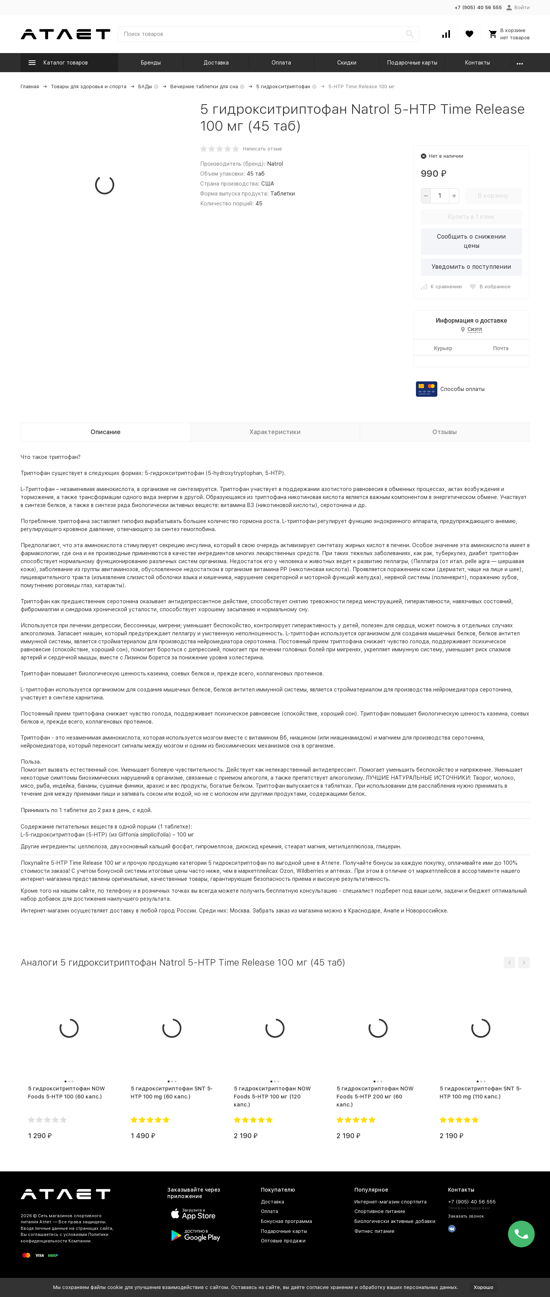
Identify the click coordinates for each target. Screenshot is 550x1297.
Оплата (281, 63)
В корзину (493, 195)
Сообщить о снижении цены (471, 241)
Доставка (216, 63)
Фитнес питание (374, 1231)
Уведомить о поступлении (471, 266)
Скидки (346, 63)
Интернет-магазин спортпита (390, 1202)
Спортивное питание (379, 1211)
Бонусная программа (286, 1221)
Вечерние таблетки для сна (204, 86)
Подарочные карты (412, 63)
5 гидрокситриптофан (283, 86)
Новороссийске (426, 911)
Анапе (391, 911)
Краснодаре (364, 911)
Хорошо (483, 1287)
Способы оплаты (462, 389)
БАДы (145, 86)
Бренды (151, 63)
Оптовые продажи (283, 1241)
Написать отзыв (262, 149)
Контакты (477, 63)
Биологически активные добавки (394, 1221)
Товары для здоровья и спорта (88, 86)
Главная (30, 86)
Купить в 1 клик (471, 216)
